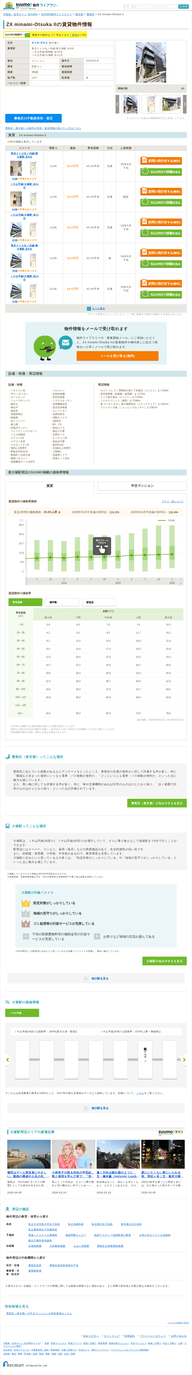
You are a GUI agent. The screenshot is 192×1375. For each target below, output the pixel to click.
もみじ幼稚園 (81, 1246)
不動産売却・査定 (40, 1350)
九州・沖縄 (69, 1354)
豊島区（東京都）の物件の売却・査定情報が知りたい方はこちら (43, 128)
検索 (185, 6)
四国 (54, 1354)
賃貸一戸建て (90, 1343)
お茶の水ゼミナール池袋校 (155, 1235)
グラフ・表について (173, 501)
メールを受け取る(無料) (117, 356)
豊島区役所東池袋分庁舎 (64, 1265)
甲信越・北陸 (30, 1354)
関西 (47, 1354)
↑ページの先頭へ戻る (178, 1322)
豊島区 (91, 14)
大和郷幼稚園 (57, 1246)
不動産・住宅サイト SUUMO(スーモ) (22, 1343)
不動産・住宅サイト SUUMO (20, 14)
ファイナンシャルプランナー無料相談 (130, 1350)
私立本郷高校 (76, 1224)
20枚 (14, 178)
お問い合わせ (179, 1336)
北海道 (6, 1354)
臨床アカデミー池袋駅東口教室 (112, 1235)
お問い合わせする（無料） (161, 160)
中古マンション (138, 1343)
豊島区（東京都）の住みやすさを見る (157, 803)
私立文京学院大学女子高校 (44, 1224)
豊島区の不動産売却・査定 (33, 118)
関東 (20, 1354)
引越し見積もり (69, 1350)
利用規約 (129, 1336)
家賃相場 (102, 1343)
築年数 (53, 602)
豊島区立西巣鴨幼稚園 (110, 1246)
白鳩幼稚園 (35, 1246)
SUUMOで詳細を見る (161, 171)
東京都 (79, 14)
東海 (41, 1354)
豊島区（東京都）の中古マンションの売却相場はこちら (39, 1313)
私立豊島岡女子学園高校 (42, 1229)
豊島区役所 (35, 1265)
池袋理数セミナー (75, 1235)
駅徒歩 (90, 602)
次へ (184, 1060)
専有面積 (17, 602)
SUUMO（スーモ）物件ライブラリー (30, 5)
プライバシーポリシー (153, 1336)
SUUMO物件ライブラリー (56, 14)
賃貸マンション (58, 1343)
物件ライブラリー (100, 1350)
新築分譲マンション (119, 1343)
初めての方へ (91, 1336)
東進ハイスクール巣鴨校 (42, 1235)
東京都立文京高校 (131, 1224)
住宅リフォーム (21, 1350)
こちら (140, 1093)
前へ (8, 1060)
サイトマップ (112, 1336)
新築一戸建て (154, 1343)
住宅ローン (84, 1350)
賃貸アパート (74, 1343)
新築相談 (55, 1350)
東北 (14, 1354)
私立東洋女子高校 (102, 1224)
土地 (180, 1343)
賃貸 (74, 35)
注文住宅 (7, 1350)
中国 (60, 1354)
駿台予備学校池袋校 (40, 1240)
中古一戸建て (169, 1343)
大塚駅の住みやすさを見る (164, 961)
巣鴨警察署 (35, 1270)
